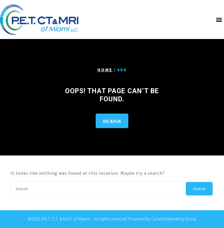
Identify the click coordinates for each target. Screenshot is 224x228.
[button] (219, 19)
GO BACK (112, 120)
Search (199, 188)
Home (105, 70)
